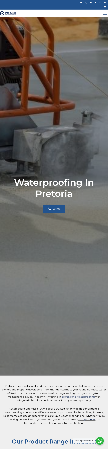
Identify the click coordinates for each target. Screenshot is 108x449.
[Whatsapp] (81, 3)
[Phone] (86, 3)
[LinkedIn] (105, 3)
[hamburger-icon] (105, 14)
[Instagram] (100, 3)
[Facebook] (95, 3)
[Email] (91, 3)
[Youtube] (105, 7)
